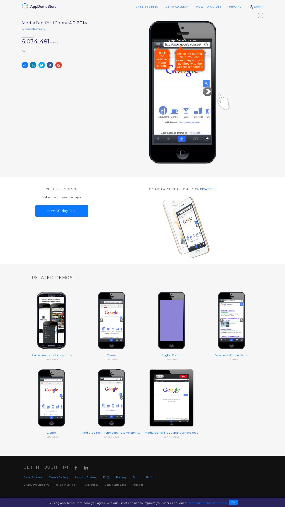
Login (256, 6)
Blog (136, 477)
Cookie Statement (115, 484)
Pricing (235, 6)
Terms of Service (65, 484)
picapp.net (208, 189)
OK (233, 502)
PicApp (151, 477)
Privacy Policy (90, 484)
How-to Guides (209, 6)
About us (138, 484)
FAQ (106, 477)
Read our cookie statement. (208, 503)
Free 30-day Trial (62, 211)
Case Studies (147, 6)
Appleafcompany (35, 29)
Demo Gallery (177, 6)
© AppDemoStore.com (36, 484)
